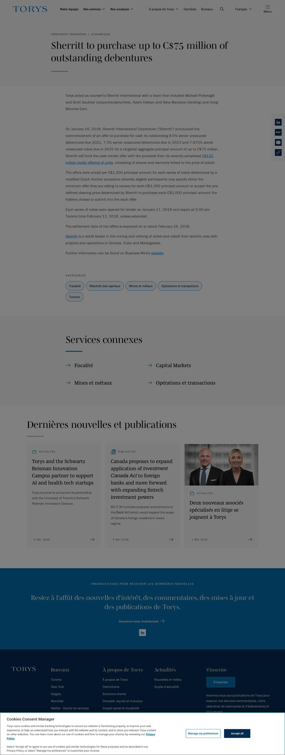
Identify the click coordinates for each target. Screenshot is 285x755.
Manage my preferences (203, 733)
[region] (142, 734)
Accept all (237, 733)
